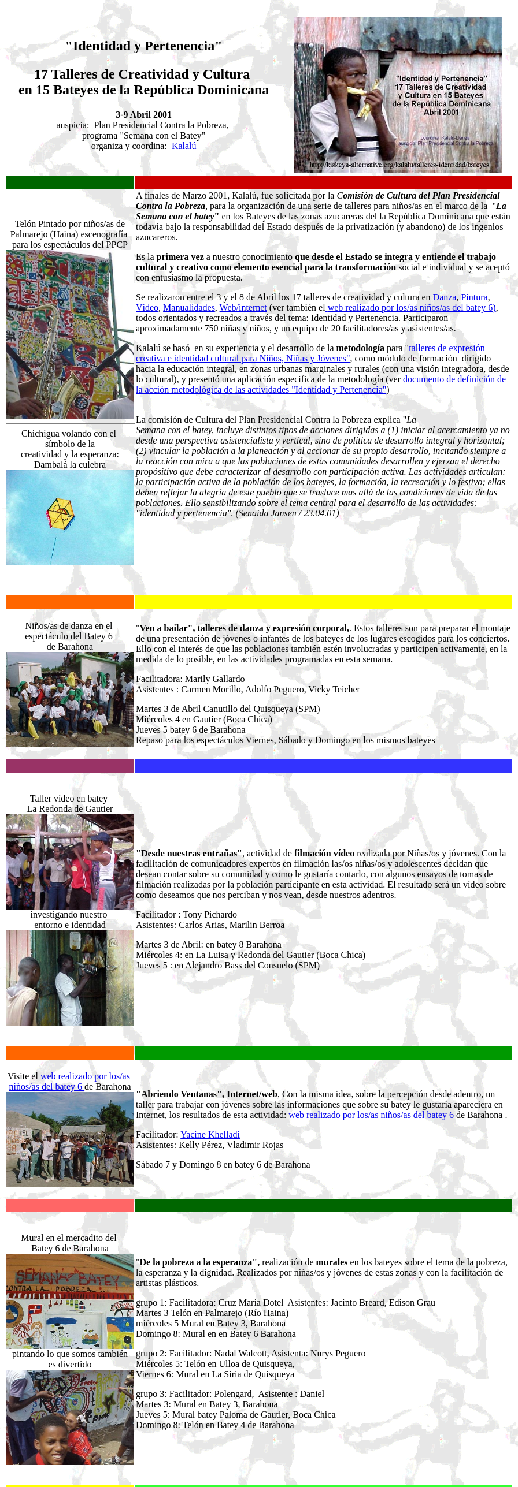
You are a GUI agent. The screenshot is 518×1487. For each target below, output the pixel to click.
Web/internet (243, 306)
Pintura (474, 295)
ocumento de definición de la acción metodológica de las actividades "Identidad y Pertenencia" (321, 382)
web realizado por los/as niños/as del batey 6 (372, 982)
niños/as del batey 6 (46, 954)
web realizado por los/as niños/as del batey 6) (412, 306)
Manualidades (189, 306)
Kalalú (184, 146)
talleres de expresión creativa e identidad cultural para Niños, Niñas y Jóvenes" (310, 351)
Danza (445, 295)
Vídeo (147, 306)
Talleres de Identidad (225, 1467)
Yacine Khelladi (210, 1002)
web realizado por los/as (86, 944)
